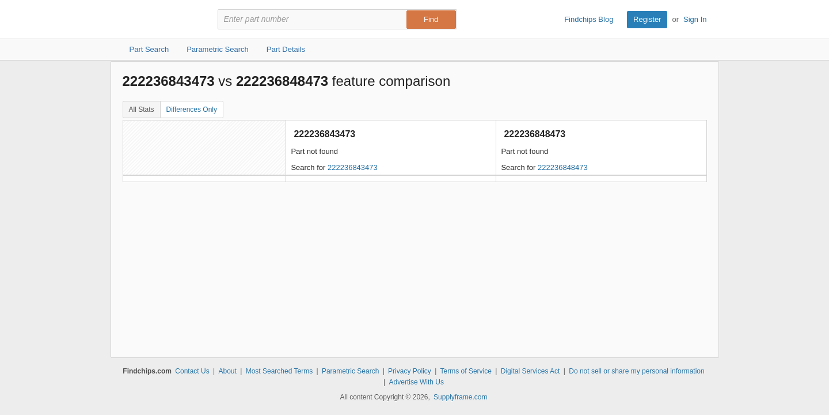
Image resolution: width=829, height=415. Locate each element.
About (227, 371)
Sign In (694, 19)
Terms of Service (466, 371)
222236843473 (353, 167)
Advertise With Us (416, 382)
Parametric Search (350, 371)
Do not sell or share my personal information (636, 371)
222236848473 (563, 167)
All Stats (141, 109)
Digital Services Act (530, 371)
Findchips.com (160, 19)
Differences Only (191, 109)
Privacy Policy (409, 371)
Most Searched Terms (279, 371)
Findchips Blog (588, 19)
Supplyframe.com (460, 397)
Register (647, 19)
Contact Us (192, 371)
